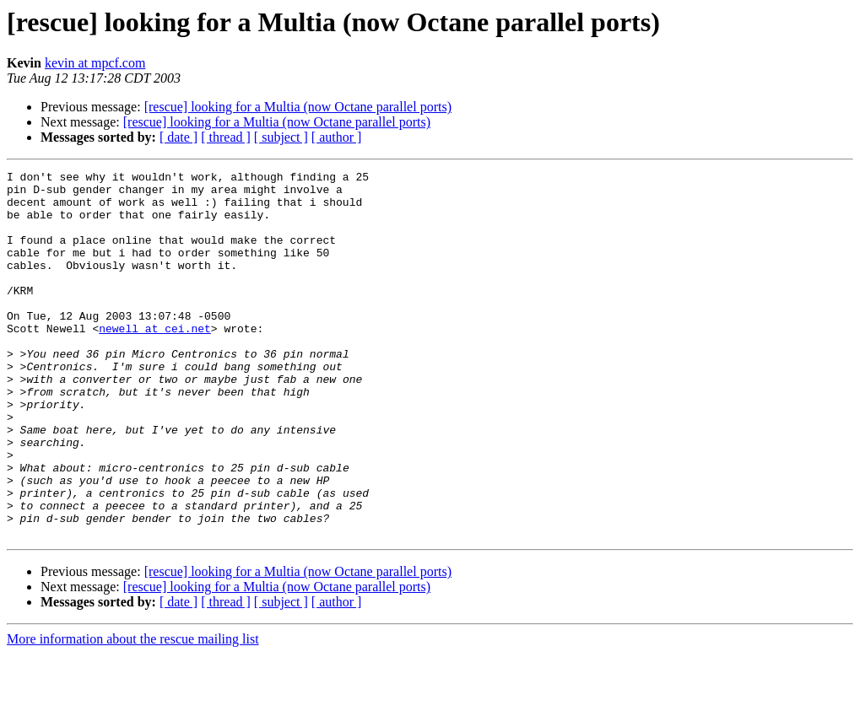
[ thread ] (226, 137)
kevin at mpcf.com (95, 63)
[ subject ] (281, 137)
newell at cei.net (155, 361)
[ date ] (178, 137)
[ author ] (336, 137)
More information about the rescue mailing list (133, 712)
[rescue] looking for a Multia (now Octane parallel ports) (298, 107)
